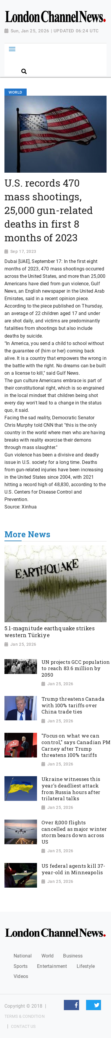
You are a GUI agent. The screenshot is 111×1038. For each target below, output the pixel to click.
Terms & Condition (24, 1016)
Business (72, 956)
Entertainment (52, 966)
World (47, 956)
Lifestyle (86, 966)
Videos (21, 976)
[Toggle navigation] (12, 49)
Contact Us (23, 1026)
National (23, 956)
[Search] (62, 61)
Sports (21, 966)
